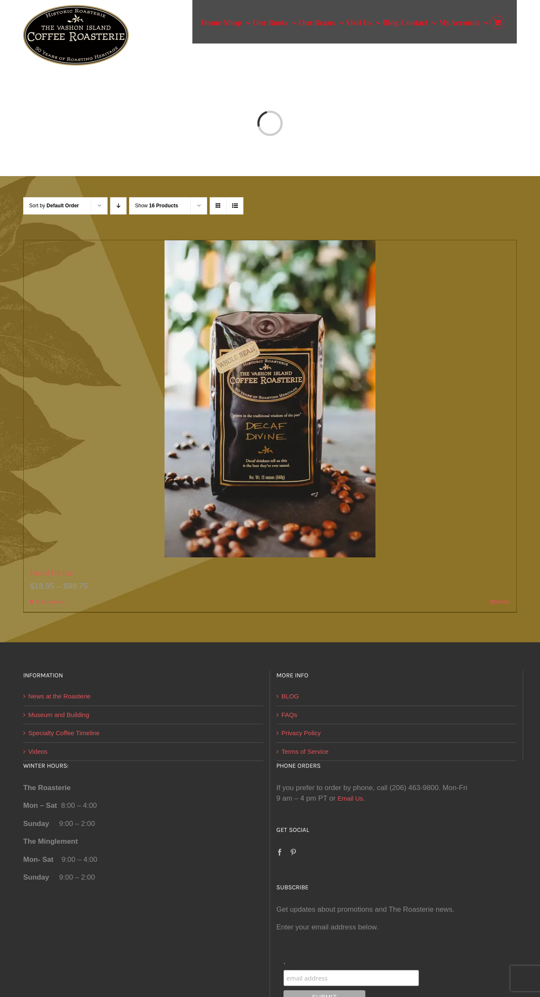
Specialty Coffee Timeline (64, 732)
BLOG (290, 696)
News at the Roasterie (59, 696)
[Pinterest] (293, 852)
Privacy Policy (301, 732)
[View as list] (235, 206)
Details (503, 601)
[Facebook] (279, 852)
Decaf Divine (51, 573)
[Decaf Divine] (270, 398)
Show (156, 206)
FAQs (289, 714)
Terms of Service (305, 751)
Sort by (54, 206)
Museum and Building (58, 714)
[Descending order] (118, 206)
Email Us (350, 798)
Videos (38, 751)
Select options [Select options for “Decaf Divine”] (50, 601)
